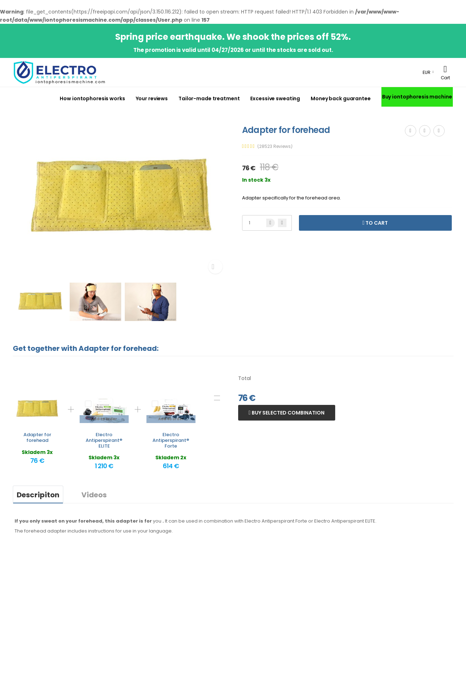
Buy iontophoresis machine (417, 96)
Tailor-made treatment (209, 98)
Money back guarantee (340, 98)
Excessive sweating (275, 98)
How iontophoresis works (92, 98)
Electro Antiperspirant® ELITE (104, 440)
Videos (94, 495)
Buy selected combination (288, 412)
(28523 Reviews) (275, 146)
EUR (426, 72)
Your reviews (152, 98)
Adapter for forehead (37, 437)
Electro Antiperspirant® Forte (170, 440)
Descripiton (38, 495)
